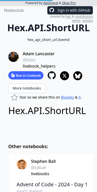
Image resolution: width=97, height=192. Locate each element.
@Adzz (29, 60)
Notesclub (14, 10)
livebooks (40, 174)
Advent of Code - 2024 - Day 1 (52, 184)
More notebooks (27, 88)
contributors (84, 16)
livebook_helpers (39, 66)
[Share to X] (64, 75)
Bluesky (67, 97)
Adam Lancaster (39, 54)
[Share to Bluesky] (77, 75)
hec (69, 16)
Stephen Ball (43, 161)
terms (76, 20)
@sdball (38, 167)
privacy (88, 20)
